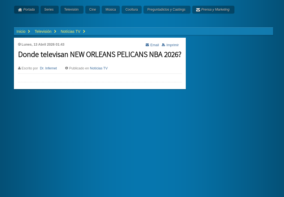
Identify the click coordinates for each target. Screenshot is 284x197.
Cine (92, 9)
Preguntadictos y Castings (166, 9)
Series (49, 9)
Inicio (21, 31)
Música (111, 9)
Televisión (71, 9)
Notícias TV (99, 68)
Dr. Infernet (48, 68)
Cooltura (131, 9)
